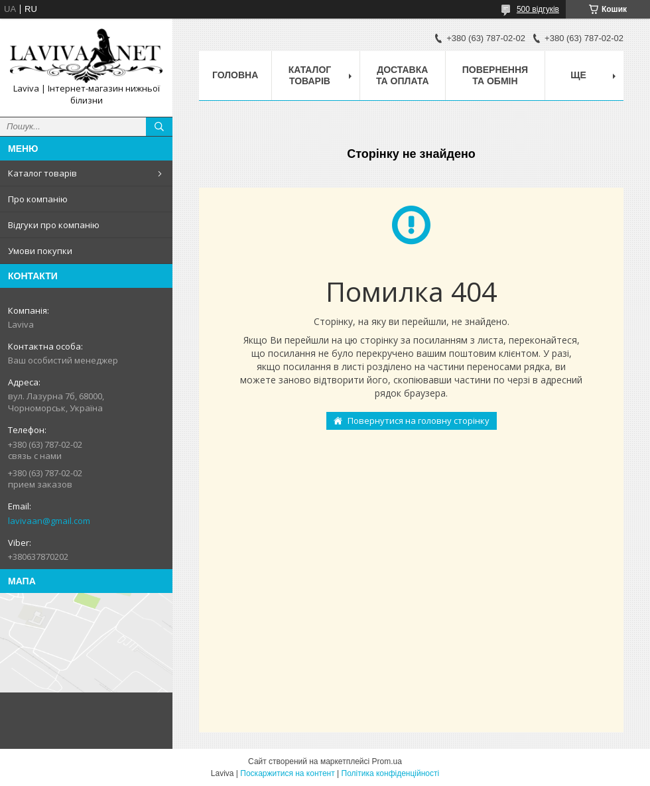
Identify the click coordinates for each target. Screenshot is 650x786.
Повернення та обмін (495, 75)
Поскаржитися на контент (287, 773)
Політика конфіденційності (391, 773)
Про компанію (38, 199)
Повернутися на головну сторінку (418, 420)
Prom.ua (387, 761)
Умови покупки (40, 251)
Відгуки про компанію (53, 225)
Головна (235, 75)
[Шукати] (159, 127)
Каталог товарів (42, 173)
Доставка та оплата (402, 75)
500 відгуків (538, 9)
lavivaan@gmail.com (49, 521)
